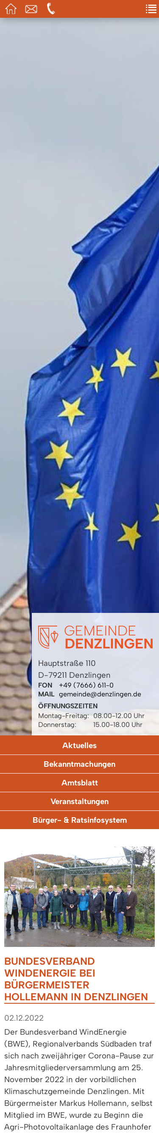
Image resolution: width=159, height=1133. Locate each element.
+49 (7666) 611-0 (86, 685)
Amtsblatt (79, 783)
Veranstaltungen (79, 801)
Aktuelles (79, 745)
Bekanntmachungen (79, 764)
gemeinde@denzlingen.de (100, 694)
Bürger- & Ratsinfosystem (80, 820)
